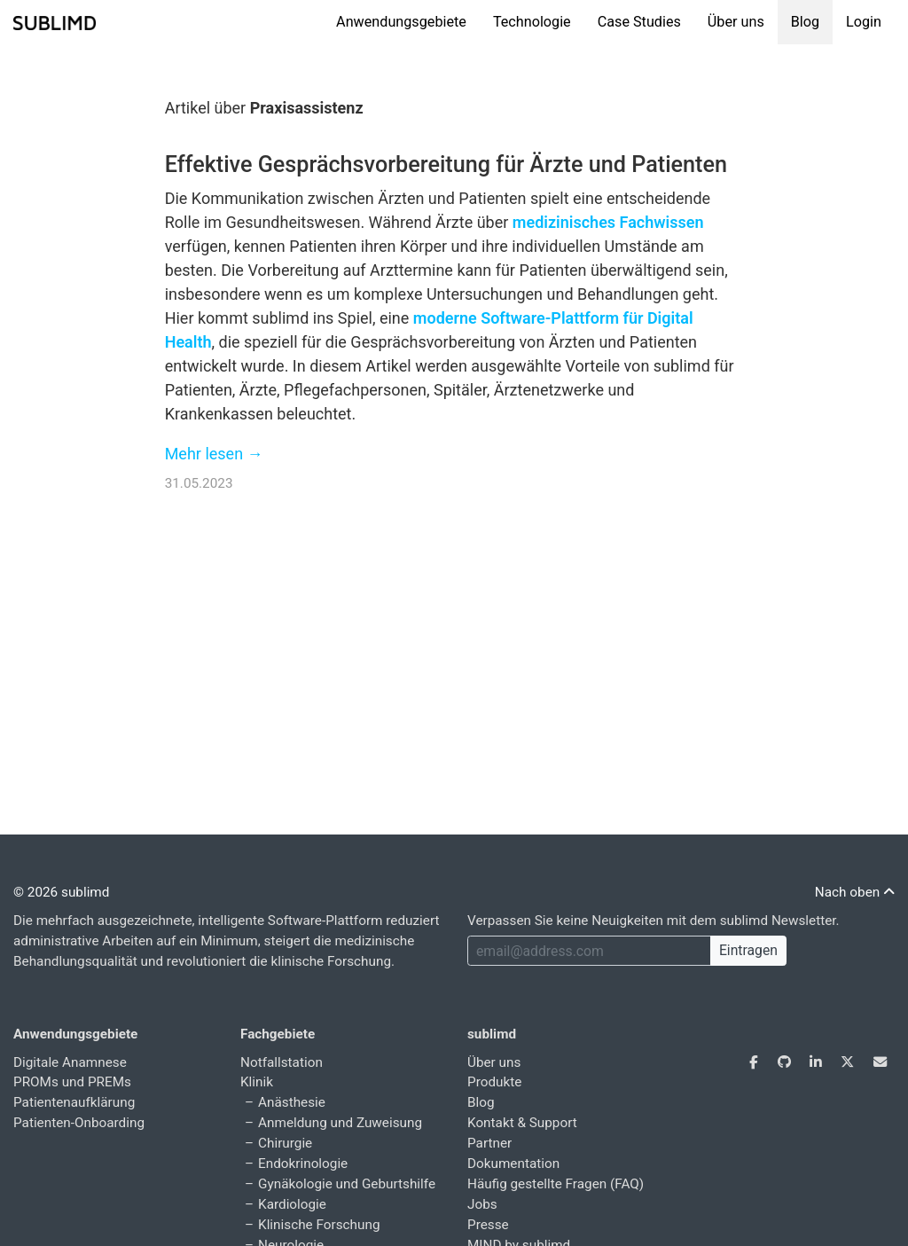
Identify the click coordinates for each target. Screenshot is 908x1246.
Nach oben (855, 892)
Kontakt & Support (522, 1123)
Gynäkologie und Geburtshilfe (346, 1184)
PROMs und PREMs (72, 1082)
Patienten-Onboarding (79, 1123)
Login (863, 21)
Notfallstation (281, 1062)
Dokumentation (513, 1164)
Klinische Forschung (319, 1225)
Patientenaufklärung (74, 1102)
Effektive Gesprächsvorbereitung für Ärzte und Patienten (446, 164)
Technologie (532, 21)
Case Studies (639, 21)
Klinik (256, 1082)
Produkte (494, 1082)
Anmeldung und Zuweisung (340, 1123)
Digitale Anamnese (70, 1062)
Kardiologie (292, 1204)
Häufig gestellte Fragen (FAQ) (555, 1184)
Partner (489, 1143)
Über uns (736, 21)
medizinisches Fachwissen (608, 222)
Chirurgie (285, 1143)
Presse (488, 1225)
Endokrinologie (303, 1164)
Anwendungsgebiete (401, 21)
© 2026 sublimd (61, 892)
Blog (805, 21)
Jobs (482, 1204)
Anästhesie (291, 1102)
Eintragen (748, 950)
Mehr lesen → (214, 453)
